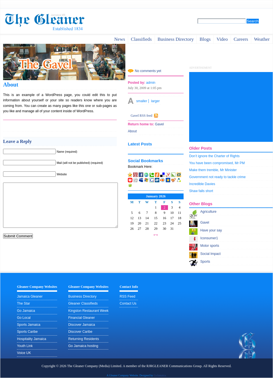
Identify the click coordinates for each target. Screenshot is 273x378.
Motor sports (209, 246)
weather (262, 39)
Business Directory (82, 296)
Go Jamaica (26, 311)
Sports (205, 262)
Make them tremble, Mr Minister (213, 170)
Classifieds (141, 39)
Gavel (204, 222)
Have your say (211, 230)
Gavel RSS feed (141, 116)
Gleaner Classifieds (83, 303)
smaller (141, 101)
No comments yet (148, 71)
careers (241, 39)
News (119, 39)
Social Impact (210, 254)
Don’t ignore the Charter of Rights (214, 156)
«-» (155, 234)
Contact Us (128, 303)
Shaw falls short (201, 191)
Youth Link (25, 346)
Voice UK (24, 353)
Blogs (205, 39)
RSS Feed (127, 296)
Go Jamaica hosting (83, 346)
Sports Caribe (27, 332)
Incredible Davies (202, 184)
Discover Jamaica (81, 325)
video (222, 39)
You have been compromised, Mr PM (217, 163)
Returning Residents (83, 339)
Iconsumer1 (209, 238)
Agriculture (208, 212)
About (10, 85)
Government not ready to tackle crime (217, 177)
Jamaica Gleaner (30, 296)
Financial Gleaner (81, 318)
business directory (176, 39)
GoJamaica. (160, 375)
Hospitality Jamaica (31, 339)
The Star (23, 303)
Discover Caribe (80, 332)
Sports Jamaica (28, 325)
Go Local (24, 318)
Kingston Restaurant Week (88, 311)
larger (155, 101)
